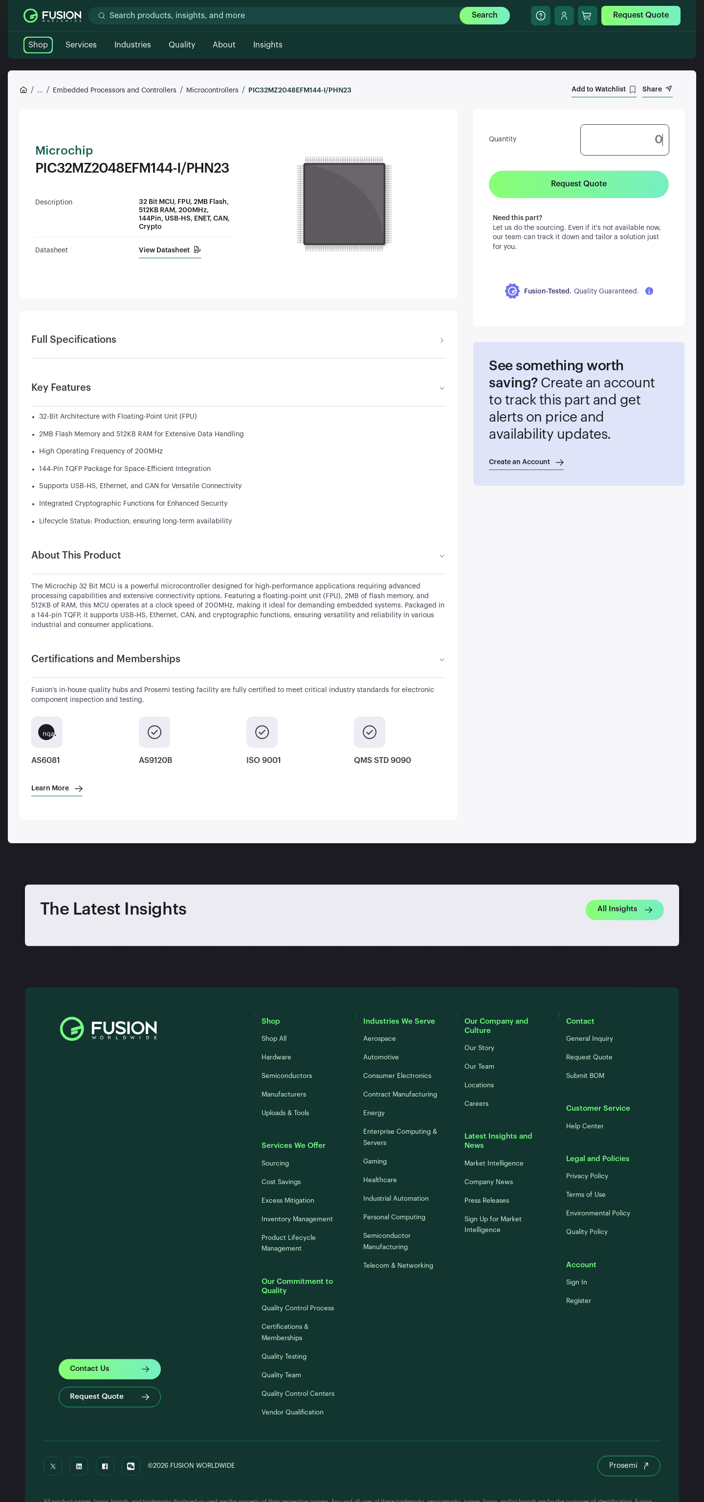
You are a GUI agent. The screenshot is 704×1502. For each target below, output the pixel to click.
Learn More (57, 788)
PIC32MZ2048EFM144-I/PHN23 (300, 90)
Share (657, 89)
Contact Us (109, 1369)
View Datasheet (170, 250)
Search (485, 15)
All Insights (624, 910)
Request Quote (641, 15)
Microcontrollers (212, 90)
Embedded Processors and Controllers (114, 90)
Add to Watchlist (604, 89)
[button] (579, 291)
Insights (268, 45)
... (40, 90)
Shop (38, 45)
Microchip (64, 151)
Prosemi (629, 1466)
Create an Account (526, 462)
